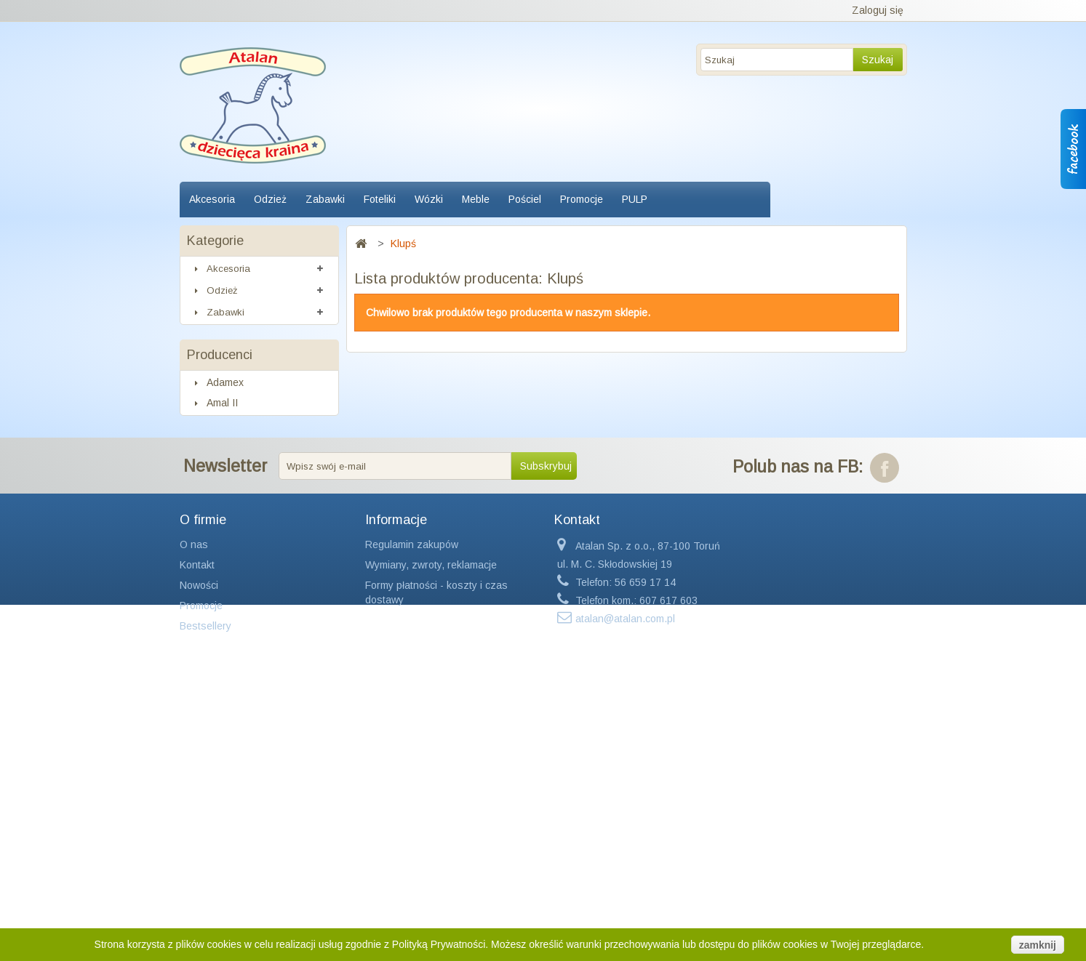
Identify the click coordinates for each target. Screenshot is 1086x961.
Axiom (219, 616)
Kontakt (197, 844)
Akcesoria (212, 199)
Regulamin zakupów (411, 823)
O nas (194, 823)
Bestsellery (205, 905)
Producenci (219, 523)
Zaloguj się (877, 10)
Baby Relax (231, 636)
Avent (218, 595)
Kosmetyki (227, 447)
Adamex (224, 554)
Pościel (524, 199)
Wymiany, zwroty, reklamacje (431, 844)
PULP (634, 199)
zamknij (1037, 945)
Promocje (581, 199)
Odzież (270, 199)
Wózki (429, 199)
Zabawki (325, 199)
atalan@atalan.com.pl (625, 898)
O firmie (203, 799)
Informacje (396, 799)
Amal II (221, 575)
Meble (476, 199)
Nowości (199, 864)
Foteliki (380, 199)
